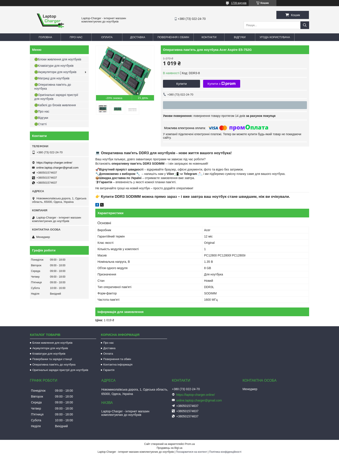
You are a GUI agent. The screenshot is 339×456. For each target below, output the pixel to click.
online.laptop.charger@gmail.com (57, 167)
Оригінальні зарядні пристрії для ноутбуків (60, 370)
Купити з (221, 84)
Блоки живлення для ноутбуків (52, 342)
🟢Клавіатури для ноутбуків (54, 65)
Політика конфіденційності (225, 451)
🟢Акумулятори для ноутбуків (55, 72)
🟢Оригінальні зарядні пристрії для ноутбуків (56, 97)
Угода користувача (275, 37)
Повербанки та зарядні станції (52, 359)
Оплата (107, 37)
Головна (45, 37)
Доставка (137, 37)
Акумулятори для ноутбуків (50, 348)
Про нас (76, 37)
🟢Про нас (41, 111)
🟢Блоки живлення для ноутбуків (57, 59)
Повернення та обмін (117, 359)
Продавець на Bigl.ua (169, 447)
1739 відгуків (239, 3)
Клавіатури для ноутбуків (48, 353)
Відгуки (239, 37)
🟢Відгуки (41, 118)
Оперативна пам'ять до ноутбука (53, 364)
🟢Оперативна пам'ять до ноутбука (52, 86)
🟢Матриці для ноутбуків (51, 78)
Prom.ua (190, 444)
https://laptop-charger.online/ (54, 162)
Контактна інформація (117, 364)
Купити (181, 83)
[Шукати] (304, 25)
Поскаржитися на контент (191, 451)
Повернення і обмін (173, 37)
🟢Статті (40, 124)
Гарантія (108, 370)
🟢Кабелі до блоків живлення (55, 105)
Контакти (209, 37)
